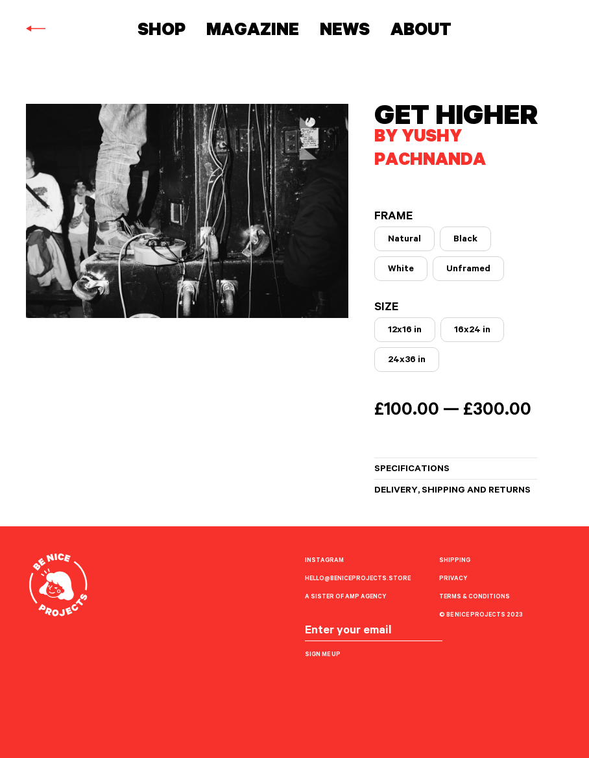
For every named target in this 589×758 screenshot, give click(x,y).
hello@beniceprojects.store (358, 579)
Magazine (252, 32)
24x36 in (407, 361)
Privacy (453, 579)
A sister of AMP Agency (345, 597)
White (401, 270)
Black (465, 240)
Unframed (468, 270)
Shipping (454, 561)
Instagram (324, 561)
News (345, 32)
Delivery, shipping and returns (452, 491)
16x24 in (472, 331)
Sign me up (323, 655)
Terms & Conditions (474, 597)
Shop (162, 32)
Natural (404, 240)
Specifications (412, 470)
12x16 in (405, 331)
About (421, 32)
